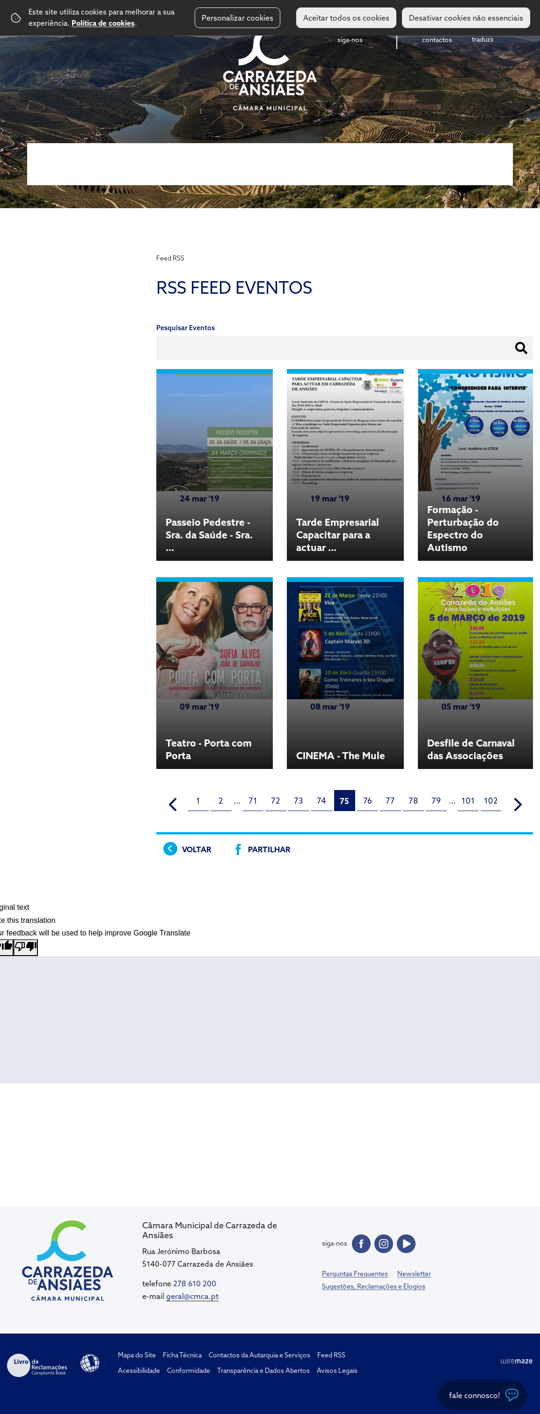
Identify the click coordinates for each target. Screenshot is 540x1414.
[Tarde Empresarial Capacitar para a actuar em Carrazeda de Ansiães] (345, 466)
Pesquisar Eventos (185, 328)
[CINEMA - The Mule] (345, 674)
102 (491, 800)
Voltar (196, 849)
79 (436, 800)
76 (367, 800)
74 (321, 800)
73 (298, 800)
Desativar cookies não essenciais (466, 17)
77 (390, 800)
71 (252, 800)
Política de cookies (103, 23)
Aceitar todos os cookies (346, 17)
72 (275, 800)
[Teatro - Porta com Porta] (214, 674)
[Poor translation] (26, 947)
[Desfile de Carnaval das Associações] (476, 674)
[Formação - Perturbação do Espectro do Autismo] (476, 466)
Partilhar (269, 849)
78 (413, 800)
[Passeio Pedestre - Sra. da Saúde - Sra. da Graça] (214, 466)
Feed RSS (170, 258)
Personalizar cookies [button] (237, 17)
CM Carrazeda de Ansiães (270, 66)
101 (468, 800)
